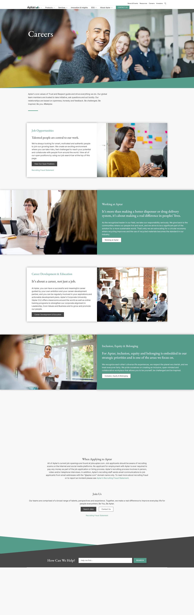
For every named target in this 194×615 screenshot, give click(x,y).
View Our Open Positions (44, 166)
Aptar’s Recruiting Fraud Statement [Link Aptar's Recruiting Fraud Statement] (113, 481)
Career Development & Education (47, 317)
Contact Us (147, 9)
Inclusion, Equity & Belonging (116, 379)
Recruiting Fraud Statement (43, 173)
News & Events (133, 3)
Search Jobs (88, 512)
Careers (152, 3)
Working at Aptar (112, 243)
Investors (159, 3)
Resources (143, 3)
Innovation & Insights (103, 9)
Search (140, 563)
